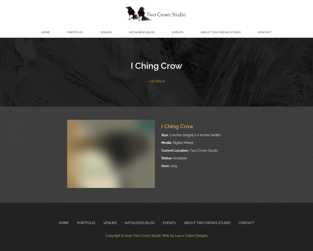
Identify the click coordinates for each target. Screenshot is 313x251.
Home (46, 32)
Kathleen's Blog (142, 32)
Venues (106, 32)
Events (177, 32)
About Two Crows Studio (221, 32)
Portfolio (75, 32)
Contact (265, 32)
